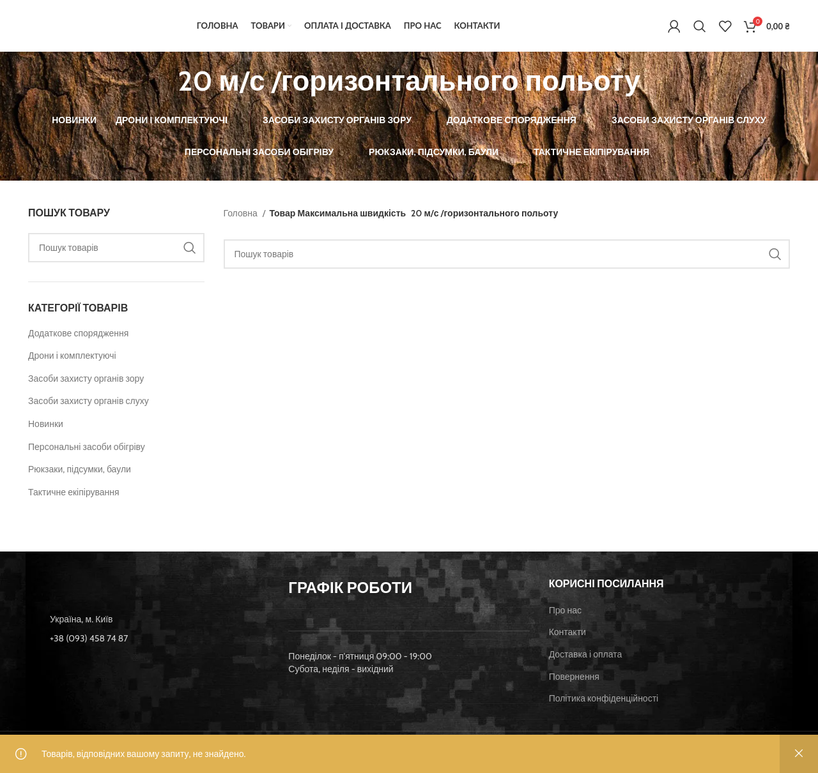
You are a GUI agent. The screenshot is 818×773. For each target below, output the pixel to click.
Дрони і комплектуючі (72, 361)
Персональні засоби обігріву (86, 452)
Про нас (565, 615)
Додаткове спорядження (78, 338)
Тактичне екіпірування (74, 497)
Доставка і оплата (585, 660)
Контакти (567, 637)
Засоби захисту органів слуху (88, 406)
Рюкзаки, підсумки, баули (79, 475)
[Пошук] (700, 28)
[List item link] (149, 643)
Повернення (574, 681)
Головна (241, 218)
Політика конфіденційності (604, 704)
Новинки (45, 429)
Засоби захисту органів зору (86, 383)
